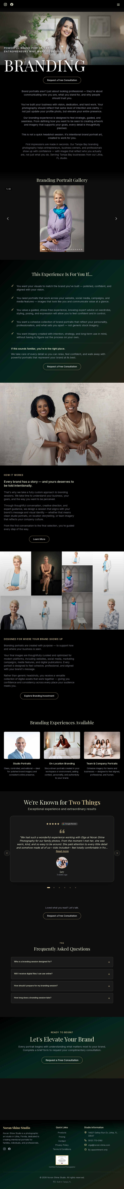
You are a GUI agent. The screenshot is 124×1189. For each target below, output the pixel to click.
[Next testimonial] (117, 853)
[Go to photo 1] (43, 249)
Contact (62, 1141)
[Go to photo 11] (64, 249)
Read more (62, 851)
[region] (62, 218)
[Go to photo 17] (75, 249)
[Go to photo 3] (48, 249)
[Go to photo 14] (69, 249)
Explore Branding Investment (39, 696)
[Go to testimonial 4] (64, 887)
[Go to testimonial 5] (70, 887)
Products (62, 1132)
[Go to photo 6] (54, 249)
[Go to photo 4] (50, 249)
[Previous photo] (8, 219)
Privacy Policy (62, 1145)
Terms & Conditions (62, 1149)
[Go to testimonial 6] (75, 887)
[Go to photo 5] (52, 249)
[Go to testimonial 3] (59, 887)
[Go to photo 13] (67, 249)
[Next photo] (116, 219)
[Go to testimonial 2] (54, 887)
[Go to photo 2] (46, 249)
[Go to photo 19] (79, 249)
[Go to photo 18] (77, 249)
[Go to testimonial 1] (48, 887)
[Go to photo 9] (60, 249)
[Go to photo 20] (81, 249)
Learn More (39, 539)
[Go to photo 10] (62, 249)
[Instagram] (5, 4)
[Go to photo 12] (65, 249)
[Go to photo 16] (73, 249)
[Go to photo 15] (71, 249)
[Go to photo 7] (56, 249)
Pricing (62, 1137)
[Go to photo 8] (58, 249)
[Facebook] (11, 4)
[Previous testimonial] (7, 853)
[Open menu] (118, 4)
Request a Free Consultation (62, 80)
